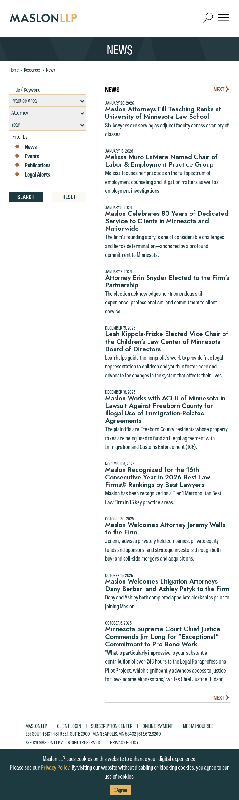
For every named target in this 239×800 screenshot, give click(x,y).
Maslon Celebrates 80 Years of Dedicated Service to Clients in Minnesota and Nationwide (166, 221)
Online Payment (158, 725)
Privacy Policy (124, 742)
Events (26, 156)
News (50, 69)
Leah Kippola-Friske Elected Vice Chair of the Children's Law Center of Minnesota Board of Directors (166, 341)
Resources (32, 69)
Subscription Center (112, 725)
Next (221, 89)
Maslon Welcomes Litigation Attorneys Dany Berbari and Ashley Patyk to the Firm (167, 585)
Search (26, 196)
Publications (32, 165)
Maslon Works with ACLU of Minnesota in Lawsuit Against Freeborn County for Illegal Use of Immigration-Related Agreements (165, 409)
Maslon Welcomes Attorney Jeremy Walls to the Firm (165, 528)
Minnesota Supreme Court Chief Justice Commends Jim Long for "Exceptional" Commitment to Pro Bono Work (162, 636)
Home (14, 69)
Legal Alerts (32, 174)
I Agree (120, 789)
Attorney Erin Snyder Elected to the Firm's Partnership (167, 281)
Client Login (69, 725)
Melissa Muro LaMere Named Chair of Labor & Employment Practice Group (161, 160)
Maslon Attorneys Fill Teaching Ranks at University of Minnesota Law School (163, 112)
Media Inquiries (198, 725)
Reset (69, 196)
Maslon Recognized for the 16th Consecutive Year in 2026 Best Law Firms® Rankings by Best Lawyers (157, 477)
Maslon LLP (36, 725)
